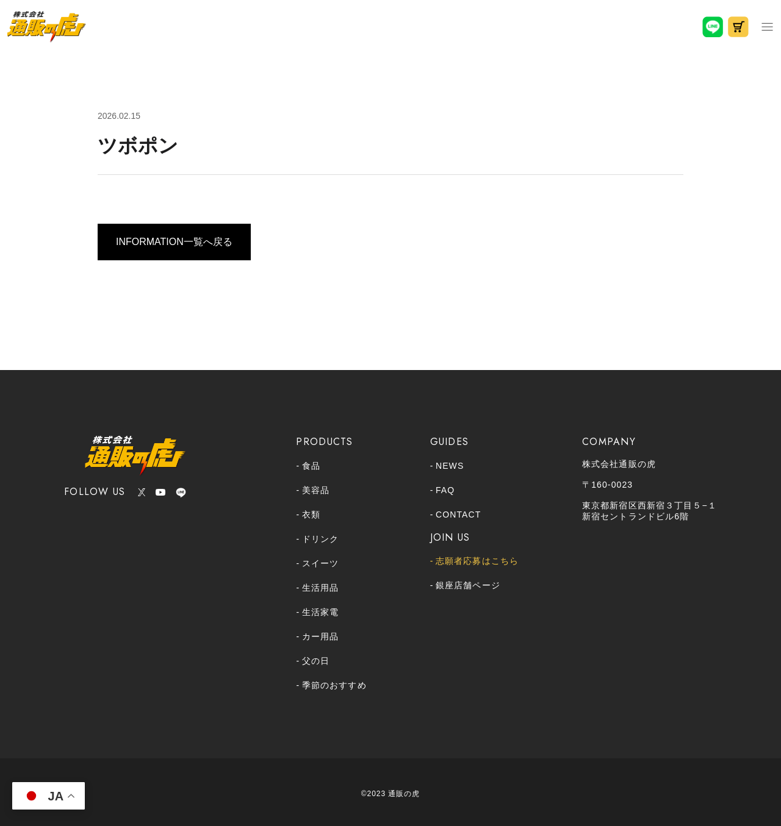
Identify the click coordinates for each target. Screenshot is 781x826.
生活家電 (320, 612)
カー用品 (320, 636)
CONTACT (458, 514)
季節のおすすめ (334, 685)
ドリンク (320, 539)
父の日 (315, 661)
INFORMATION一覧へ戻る (174, 242)
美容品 (315, 490)
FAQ (445, 490)
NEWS (450, 466)
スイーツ (320, 563)
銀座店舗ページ (468, 585)
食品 (311, 466)
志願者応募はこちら (477, 561)
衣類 (311, 514)
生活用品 (320, 588)
